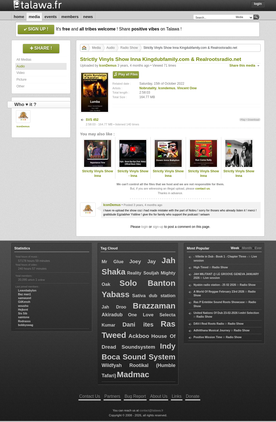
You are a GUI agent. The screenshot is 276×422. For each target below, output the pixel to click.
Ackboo (138, 336)
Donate (192, 396)
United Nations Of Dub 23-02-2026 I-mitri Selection (226, 312)
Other (20, 86)
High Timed (201, 267)
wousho (23, 305)
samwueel (24, 298)
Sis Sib (22, 313)
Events (50, 17)
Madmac (133, 374)
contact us (202, 188)
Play (243, 119)
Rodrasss (24, 321)
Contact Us (89, 396)
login (144, 227)
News (88, 17)
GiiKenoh (24, 301)
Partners (112, 396)
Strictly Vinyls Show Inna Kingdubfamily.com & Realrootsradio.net (97, 178)
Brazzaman (154, 305)
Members (70, 17)
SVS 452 (92, 120)
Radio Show (129, 48)
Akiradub (112, 314)
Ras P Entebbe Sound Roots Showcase (219, 302)
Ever (258, 248)
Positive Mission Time (208, 337)
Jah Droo (114, 307)
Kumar (108, 325)
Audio (20, 66)
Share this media (242, 65)
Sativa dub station (153, 295)
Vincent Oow (186, 88)
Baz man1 (24, 294)
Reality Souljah (143, 273)
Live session (211, 277)
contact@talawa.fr (151, 410)
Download (253, 119)
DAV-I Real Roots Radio (209, 323)
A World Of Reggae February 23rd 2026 (219, 291)
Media (34, 17)
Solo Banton (147, 283)
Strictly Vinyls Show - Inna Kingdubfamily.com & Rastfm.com (133, 178)
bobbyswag (25, 325)
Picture (21, 79)
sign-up (158, 227)
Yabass (115, 294)
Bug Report (135, 396)
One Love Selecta (151, 314)
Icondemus (166, 88)
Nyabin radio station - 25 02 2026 (215, 284)
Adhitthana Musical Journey (212, 330)
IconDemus (23, 126)
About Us (158, 396)
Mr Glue (113, 261)
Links (176, 396)
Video (20, 73)
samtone (23, 317)
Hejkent (23, 309)
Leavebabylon (27, 290)
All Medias (23, 59)
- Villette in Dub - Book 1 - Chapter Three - (221, 256)
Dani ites (137, 324)
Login (258, 4)
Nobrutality (147, 88)
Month (247, 248)
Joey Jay (142, 261)
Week (235, 248)
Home (19, 17)
